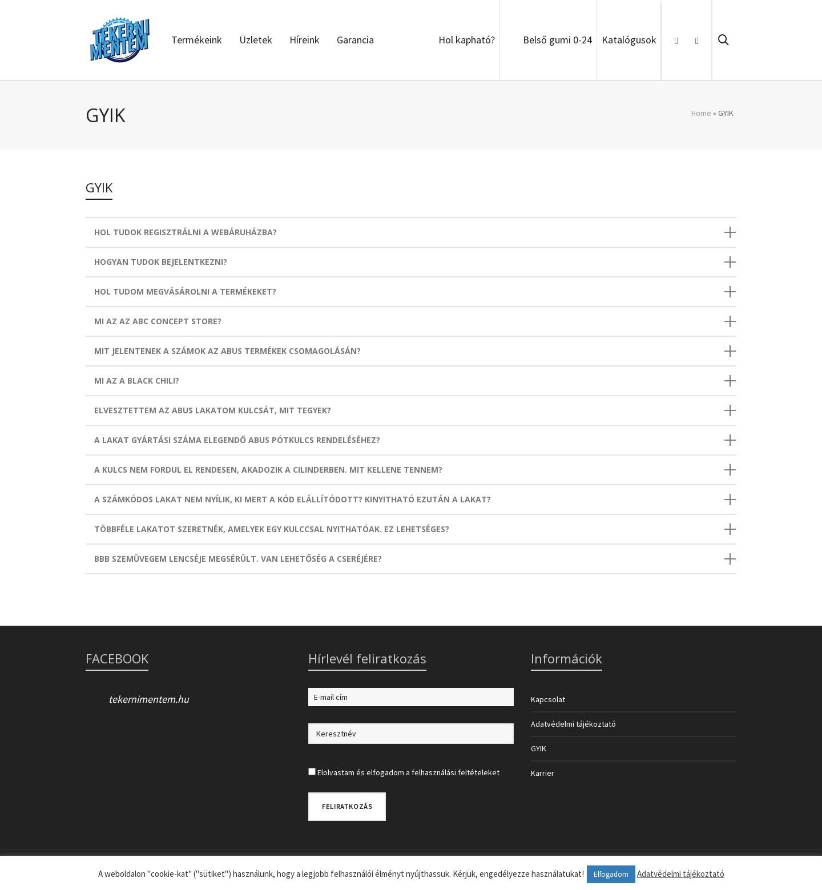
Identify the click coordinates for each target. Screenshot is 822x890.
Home (701, 113)
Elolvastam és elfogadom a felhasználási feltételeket (408, 772)
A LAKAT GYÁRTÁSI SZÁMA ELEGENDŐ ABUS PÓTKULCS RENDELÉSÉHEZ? (237, 439)
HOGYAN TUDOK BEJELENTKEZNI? (160, 261)
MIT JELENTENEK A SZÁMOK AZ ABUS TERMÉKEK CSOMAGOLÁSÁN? (227, 350)
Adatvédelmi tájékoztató (573, 724)
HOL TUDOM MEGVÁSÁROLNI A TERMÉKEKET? (185, 291)
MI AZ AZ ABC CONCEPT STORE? (157, 321)
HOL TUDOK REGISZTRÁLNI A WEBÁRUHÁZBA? (185, 232)
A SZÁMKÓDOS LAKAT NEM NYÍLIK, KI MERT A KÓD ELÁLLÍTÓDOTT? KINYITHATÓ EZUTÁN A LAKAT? (292, 499)
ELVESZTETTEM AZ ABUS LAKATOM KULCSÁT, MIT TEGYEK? (212, 410)
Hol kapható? (466, 39)
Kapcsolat (548, 699)
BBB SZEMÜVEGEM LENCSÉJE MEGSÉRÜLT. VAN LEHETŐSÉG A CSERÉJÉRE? (238, 558)
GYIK (538, 748)
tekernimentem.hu (148, 699)
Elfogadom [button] (611, 874)
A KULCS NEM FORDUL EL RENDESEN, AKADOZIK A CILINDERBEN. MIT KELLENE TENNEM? (268, 469)
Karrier (542, 773)
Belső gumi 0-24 (557, 39)
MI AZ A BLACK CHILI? (136, 380)
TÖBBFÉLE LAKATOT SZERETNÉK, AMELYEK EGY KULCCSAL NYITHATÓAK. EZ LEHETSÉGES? (271, 528)
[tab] (411, 232)
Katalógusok (629, 39)
